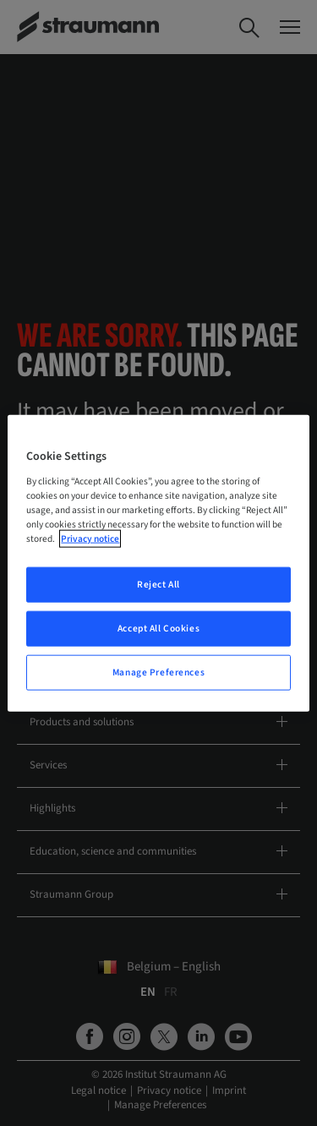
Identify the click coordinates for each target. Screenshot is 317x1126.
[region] (158, 563)
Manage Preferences (158, 671)
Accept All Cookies (158, 627)
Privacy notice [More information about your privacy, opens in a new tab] (90, 539)
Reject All (158, 584)
